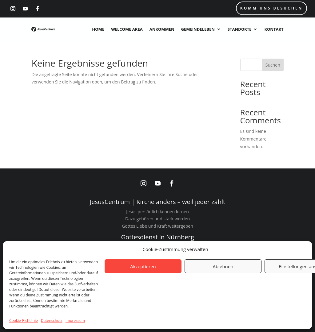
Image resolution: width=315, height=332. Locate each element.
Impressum (75, 320)
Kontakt (273, 29)
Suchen (272, 65)
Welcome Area (127, 29)
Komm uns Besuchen (271, 8)
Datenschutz (51, 320)
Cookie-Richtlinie (23, 320)
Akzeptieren (143, 266)
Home (98, 29)
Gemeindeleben (198, 29)
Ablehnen (223, 266)
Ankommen (162, 29)
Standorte (240, 29)
